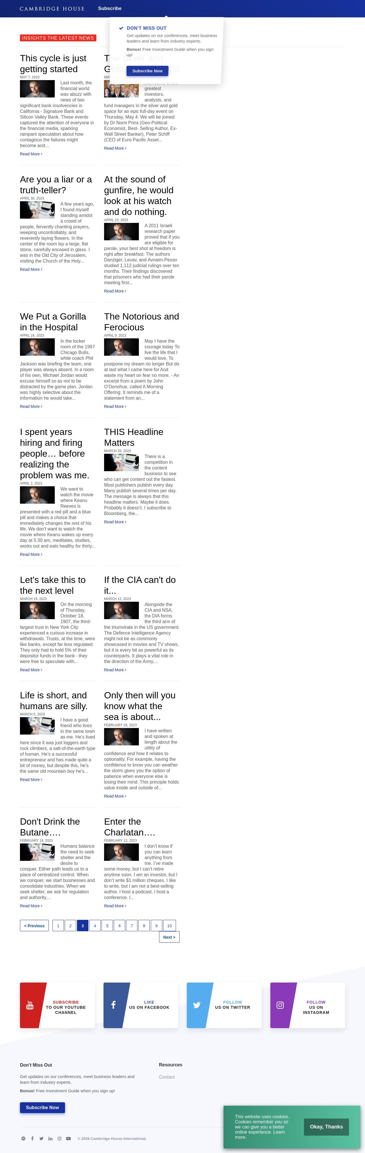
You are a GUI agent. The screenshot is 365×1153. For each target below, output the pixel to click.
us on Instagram (316, 1007)
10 (169, 926)
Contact (167, 1077)
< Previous (34, 926)
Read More (31, 154)
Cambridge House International (118, 1138)
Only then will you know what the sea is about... (140, 706)
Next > (169, 937)
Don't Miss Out (82, 1080)
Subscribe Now (42, 1107)
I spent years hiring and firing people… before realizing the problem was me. (55, 453)
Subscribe (109, 8)
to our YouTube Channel (66, 1007)
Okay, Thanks (322, 1129)
